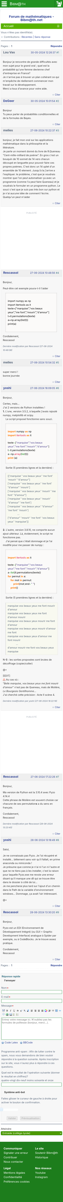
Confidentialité (13, 1177)
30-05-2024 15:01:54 (43, 101)
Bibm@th (18, 3)
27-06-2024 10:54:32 (42, 362)
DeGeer (8, 101)
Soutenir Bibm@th (46, 1152)
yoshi (7, 388)
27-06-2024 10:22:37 (42, 130)
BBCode (28, 1042)
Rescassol (10, 272)
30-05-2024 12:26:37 (43, 52)
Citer (57, 94)
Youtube (40, 1172)
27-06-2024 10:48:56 (42, 272)
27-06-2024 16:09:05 (42, 388)
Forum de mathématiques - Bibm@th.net (31, 18)
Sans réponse (42, 36)
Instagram (41, 1177)
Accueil (8, 26)
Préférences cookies (17, 1181)
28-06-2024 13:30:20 (42, 912)
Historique (41, 1157)
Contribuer (10, 1157)
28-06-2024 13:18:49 (42, 840)
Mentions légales (14, 1172)
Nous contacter (13, 1161)
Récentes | (28, 36)
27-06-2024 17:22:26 (43, 776)
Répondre (56, 46)
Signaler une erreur (16, 1152)
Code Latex (11, 1042)
